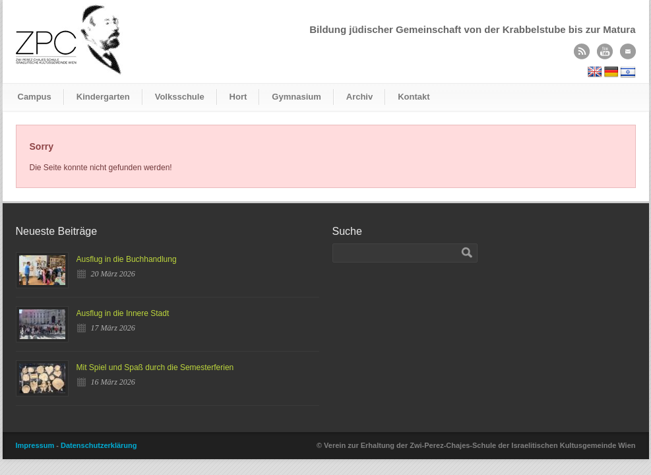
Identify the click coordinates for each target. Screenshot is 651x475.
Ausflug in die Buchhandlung (127, 259)
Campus (34, 97)
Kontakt (413, 97)
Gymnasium (296, 97)
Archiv (359, 97)
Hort (238, 97)
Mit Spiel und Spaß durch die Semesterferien (155, 367)
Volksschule (179, 97)
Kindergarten (103, 97)
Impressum (35, 445)
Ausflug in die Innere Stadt (123, 313)
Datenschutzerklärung (99, 445)
